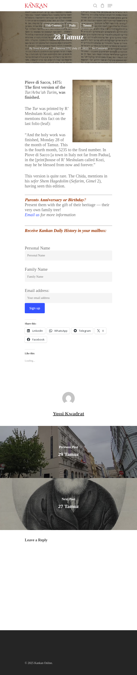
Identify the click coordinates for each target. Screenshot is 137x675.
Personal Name (37, 248)
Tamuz (87, 25)
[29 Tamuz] (68, 452)
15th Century (53, 25)
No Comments (100, 48)
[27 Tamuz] (68, 504)
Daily (72, 25)
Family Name (36, 269)
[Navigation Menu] (110, 6)
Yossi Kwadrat (41, 48)
